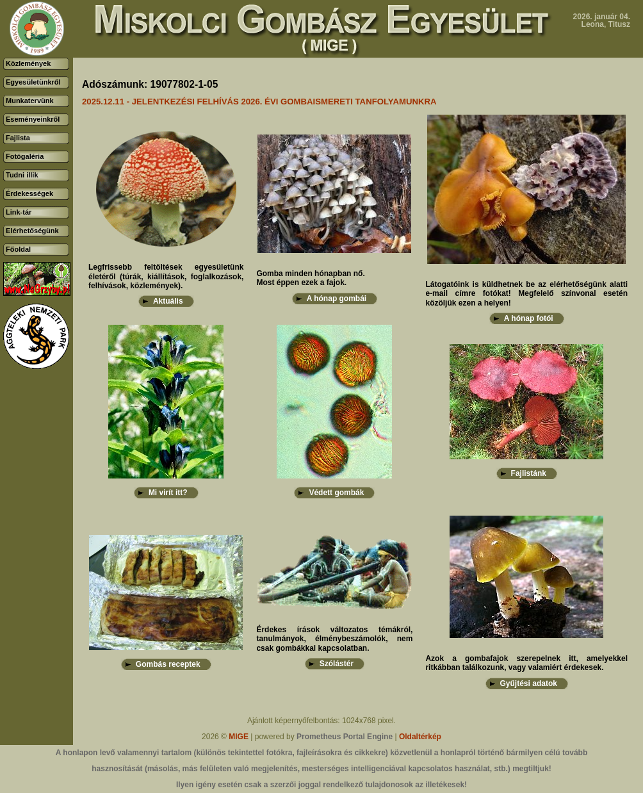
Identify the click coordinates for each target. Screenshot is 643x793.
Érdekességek (29, 193)
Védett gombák (336, 492)
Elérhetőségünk (32, 230)
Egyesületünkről (33, 82)
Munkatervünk (30, 100)
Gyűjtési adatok (528, 683)
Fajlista (18, 138)
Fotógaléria (25, 156)
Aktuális (168, 301)
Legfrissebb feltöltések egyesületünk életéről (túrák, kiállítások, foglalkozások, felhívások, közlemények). (165, 276)
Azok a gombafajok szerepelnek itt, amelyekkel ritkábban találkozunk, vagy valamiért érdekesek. (526, 663)
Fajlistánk (528, 473)
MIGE (238, 736)
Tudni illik (22, 175)
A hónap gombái (337, 298)
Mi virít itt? (168, 492)
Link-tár (18, 212)
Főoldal (18, 249)
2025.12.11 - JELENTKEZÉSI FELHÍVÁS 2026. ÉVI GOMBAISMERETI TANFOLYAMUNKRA (259, 101)
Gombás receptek (168, 664)
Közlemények (28, 63)
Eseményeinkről (33, 119)
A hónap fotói (528, 318)
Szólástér (337, 663)
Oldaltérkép (420, 736)
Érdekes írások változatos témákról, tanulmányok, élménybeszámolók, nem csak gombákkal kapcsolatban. (334, 639)
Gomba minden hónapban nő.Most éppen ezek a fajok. (310, 278)
